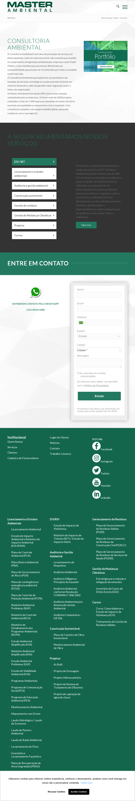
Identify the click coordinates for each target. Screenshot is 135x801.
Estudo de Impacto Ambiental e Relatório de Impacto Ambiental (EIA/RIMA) (25, 540)
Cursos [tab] (34, 235)
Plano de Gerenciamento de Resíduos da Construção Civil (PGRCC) (111, 542)
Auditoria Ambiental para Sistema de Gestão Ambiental (68, 605)
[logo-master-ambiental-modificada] (29, 6)
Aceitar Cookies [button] (79, 792)
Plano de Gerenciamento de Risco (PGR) (25, 573)
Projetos (55, 658)
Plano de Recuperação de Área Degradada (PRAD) (26, 764)
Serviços (11, 17)
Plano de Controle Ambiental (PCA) (21, 554)
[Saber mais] (86, 225)
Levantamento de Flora (24, 746)
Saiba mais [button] (87, 783)
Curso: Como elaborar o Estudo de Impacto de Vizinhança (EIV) (109, 612)
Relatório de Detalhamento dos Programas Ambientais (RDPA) (24, 629)
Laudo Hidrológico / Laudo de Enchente (26, 722)
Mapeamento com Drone (25, 713)
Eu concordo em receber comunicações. (91, 375)
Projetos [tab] (34, 225)
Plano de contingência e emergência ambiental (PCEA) (25, 585)
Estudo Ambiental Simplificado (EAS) (21, 643)
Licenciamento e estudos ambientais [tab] (34, 174)
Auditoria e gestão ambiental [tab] (34, 185)
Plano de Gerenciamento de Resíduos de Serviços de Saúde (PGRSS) (111, 555)
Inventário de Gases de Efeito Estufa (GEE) (109, 590)
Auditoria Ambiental (65, 572)
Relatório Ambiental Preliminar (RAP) (22, 606)
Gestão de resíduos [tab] (34, 205)
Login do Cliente (59, 437)
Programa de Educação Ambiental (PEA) (24, 699)
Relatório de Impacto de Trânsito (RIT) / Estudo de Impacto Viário (69, 538)
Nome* (80, 289)
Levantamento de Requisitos (64, 564)
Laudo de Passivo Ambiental (21, 731)
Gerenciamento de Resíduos (109, 519)
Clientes (12, 452)
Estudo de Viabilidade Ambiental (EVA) (23, 672)
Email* (80, 303)
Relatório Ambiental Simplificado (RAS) (22, 652)
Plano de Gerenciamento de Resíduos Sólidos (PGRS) (110, 529)
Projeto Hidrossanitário (67, 677)
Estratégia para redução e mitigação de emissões (111, 580)
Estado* (81, 331)
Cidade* (81, 345)
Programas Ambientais (24, 680)
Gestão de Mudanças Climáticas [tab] (34, 215)
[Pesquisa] (116, 6)
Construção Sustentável (65, 628)
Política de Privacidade (96, 385)
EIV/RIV (54, 519)
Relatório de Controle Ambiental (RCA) (23, 616)
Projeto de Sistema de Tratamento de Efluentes (68, 685)
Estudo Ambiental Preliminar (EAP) (21, 662)
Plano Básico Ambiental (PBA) (24, 564)
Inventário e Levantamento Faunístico (26, 754)
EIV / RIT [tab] (34, 162)
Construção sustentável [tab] (34, 196)
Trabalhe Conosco (60, 453)
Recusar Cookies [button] (56, 792)
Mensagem (83, 355)
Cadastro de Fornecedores (23, 458)
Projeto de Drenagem (66, 671)
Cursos (96, 602)
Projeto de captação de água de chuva (67, 695)
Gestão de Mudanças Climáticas (105, 570)
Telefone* (82, 317)
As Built (58, 664)
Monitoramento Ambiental (26, 707)
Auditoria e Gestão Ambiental (61, 554)
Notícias (55, 442)
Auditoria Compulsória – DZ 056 (67, 616)
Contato (55, 448)
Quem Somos (15, 441)
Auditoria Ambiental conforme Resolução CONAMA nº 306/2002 (67, 592)
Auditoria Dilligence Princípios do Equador (66, 580)
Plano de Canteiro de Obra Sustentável (69, 636)
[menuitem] (116, 6)
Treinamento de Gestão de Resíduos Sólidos (111, 623)
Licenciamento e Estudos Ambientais (22, 521)
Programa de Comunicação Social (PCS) (26, 689)
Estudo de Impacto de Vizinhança (66, 527)
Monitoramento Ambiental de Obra (69, 646)
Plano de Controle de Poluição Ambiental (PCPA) (26, 596)
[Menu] (123, 6)
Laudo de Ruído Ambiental (26, 740)
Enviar (99, 396)
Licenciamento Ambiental (26, 529)
